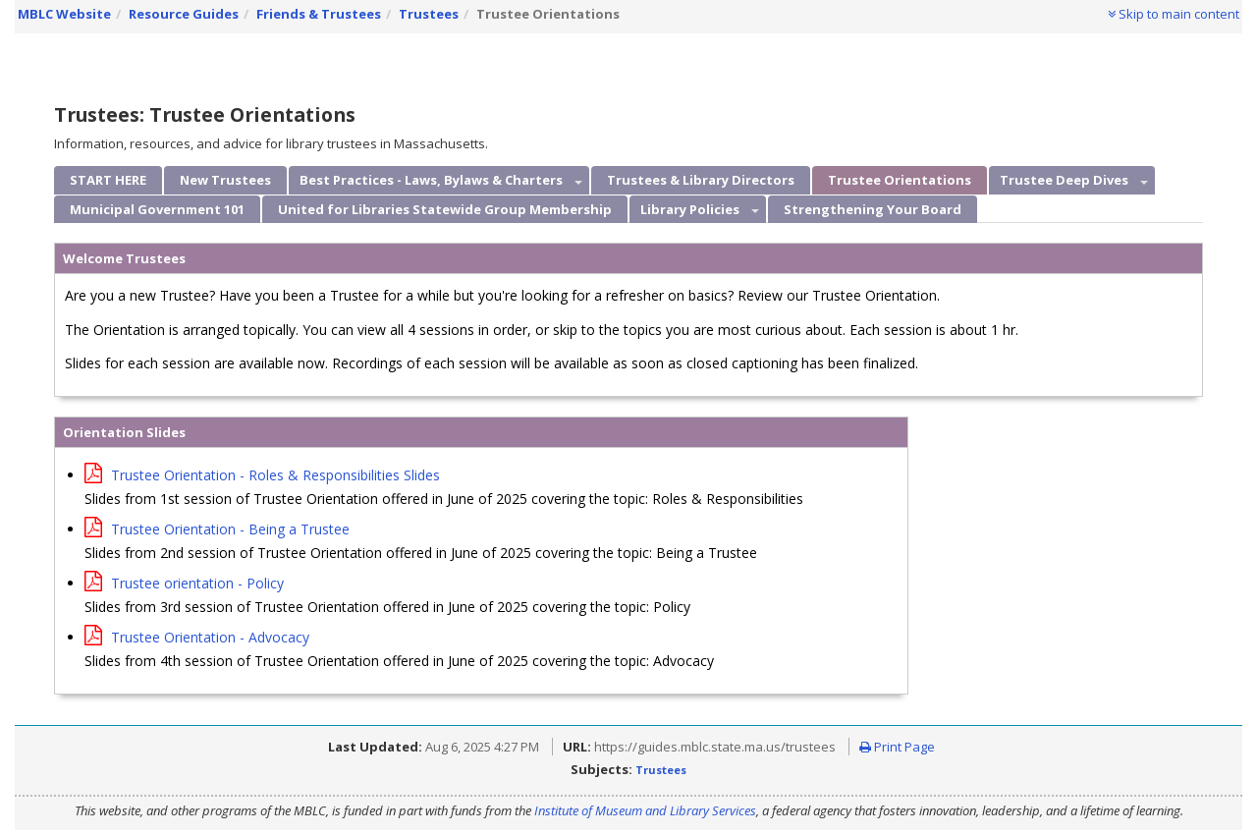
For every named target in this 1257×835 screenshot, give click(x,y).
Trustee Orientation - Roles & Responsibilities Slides (262, 475)
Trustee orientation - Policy (184, 583)
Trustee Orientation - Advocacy (196, 637)
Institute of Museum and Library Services (645, 810)
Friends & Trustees (318, 14)
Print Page (897, 746)
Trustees (429, 14)
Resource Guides (184, 14)
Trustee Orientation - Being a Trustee (217, 529)
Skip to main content (1173, 14)
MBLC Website (64, 14)
